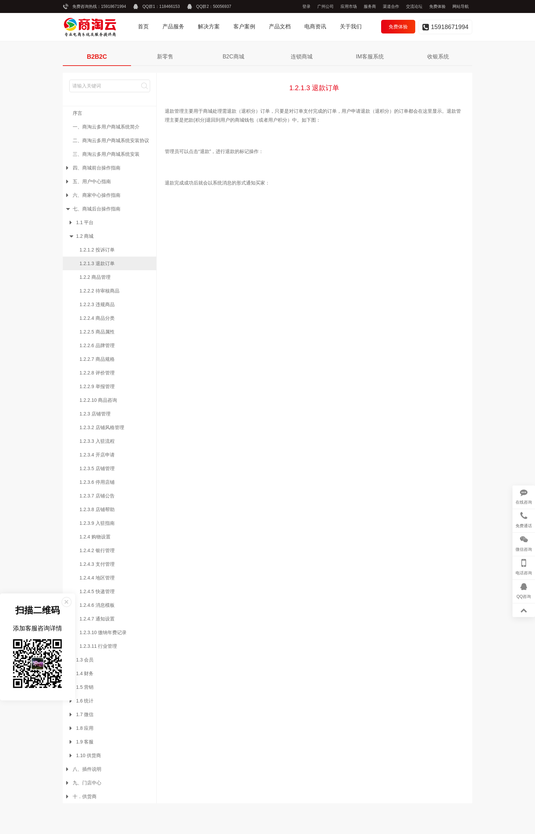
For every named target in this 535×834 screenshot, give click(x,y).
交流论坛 (414, 6)
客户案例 (244, 26)
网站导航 (460, 6)
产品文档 (280, 26)
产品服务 (173, 26)
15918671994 (113, 6)
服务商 (370, 6)
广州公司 (325, 6)
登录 (306, 6)
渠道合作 (391, 6)
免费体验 (437, 6)
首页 (143, 26)
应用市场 (349, 6)
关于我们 (351, 26)
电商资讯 (315, 26)
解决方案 (209, 26)
